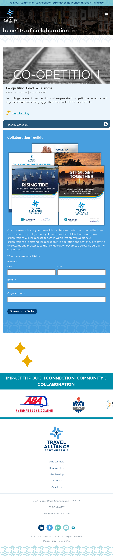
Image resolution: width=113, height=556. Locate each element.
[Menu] (106, 13)
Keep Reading (20, 113)
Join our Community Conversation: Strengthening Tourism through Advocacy (57, 2)
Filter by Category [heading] (17, 125)
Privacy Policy (49, 541)
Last (59, 267)
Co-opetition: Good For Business (29, 88)
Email (11, 279)
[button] (105, 124)
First (9, 267)
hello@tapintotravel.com (56, 514)
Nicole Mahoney (18, 92)
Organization (16, 293)
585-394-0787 (56, 507)
